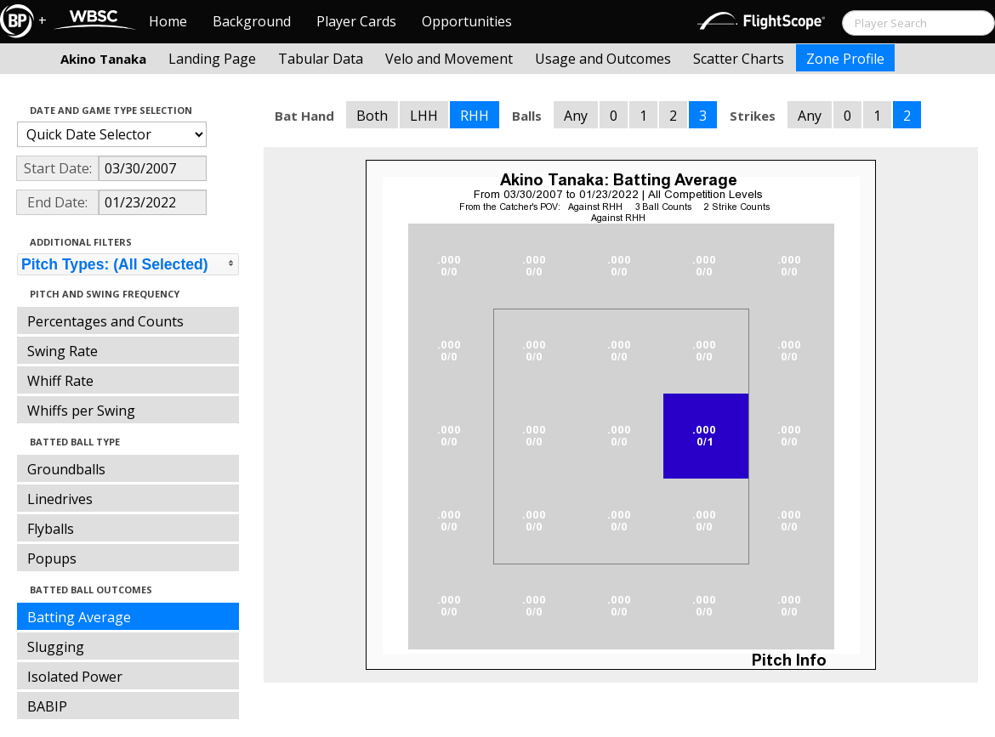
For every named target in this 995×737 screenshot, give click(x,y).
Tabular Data (320, 58)
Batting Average (79, 617)
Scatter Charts (738, 58)
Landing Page (212, 58)
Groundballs (66, 469)
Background (252, 21)
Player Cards (356, 21)
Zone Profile (845, 58)
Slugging (55, 647)
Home (168, 21)
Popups (52, 558)
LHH (424, 115)
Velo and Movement (449, 58)
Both (372, 115)
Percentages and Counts (105, 321)
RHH (474, 115)
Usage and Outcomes (603, 58)
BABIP (47, 706)
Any (576, 115)
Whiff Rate (60, 380)
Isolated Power (74, 676)
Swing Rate (62, 351)
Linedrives (60, 499)
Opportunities (467, 21)
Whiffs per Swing (81, 410)
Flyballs (50, 528)
